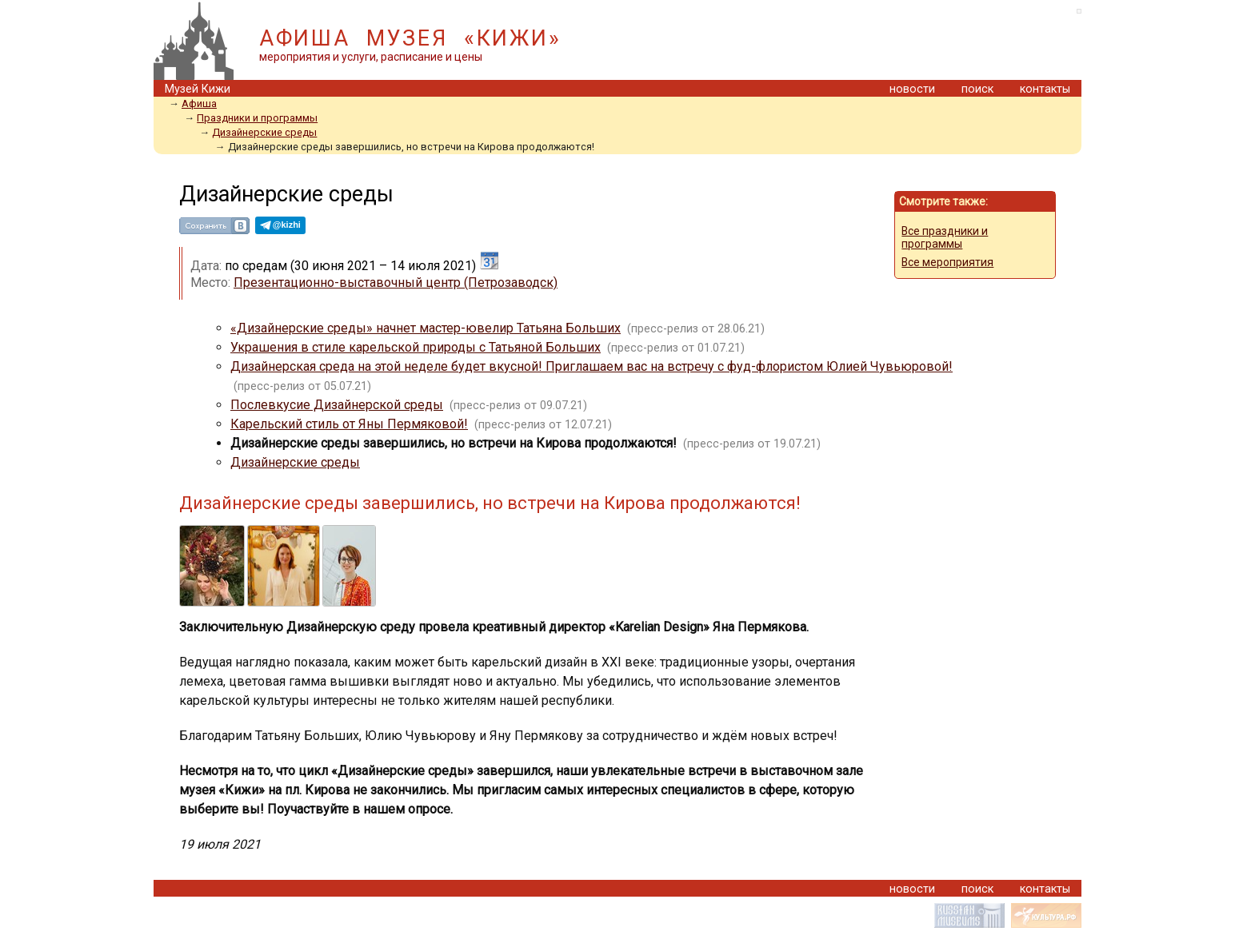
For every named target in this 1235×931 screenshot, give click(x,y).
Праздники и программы (257, 118)
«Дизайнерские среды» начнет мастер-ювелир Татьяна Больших (425, 328)
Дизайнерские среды (264, 132)
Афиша (199, 103)
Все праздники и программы (944, 237)
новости (912, 89)
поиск (977, 89)
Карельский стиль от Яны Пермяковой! (349, 424)
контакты (1045, 89)
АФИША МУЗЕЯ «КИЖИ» (410, 38)
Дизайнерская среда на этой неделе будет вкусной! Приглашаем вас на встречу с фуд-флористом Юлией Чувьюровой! (591, 366)
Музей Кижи (197, 89)
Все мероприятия (947, 262)
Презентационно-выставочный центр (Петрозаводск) (396, 282)
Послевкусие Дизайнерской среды (336, 404)
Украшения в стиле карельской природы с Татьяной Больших (415, 347)
